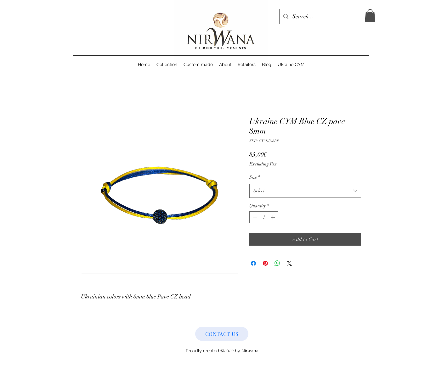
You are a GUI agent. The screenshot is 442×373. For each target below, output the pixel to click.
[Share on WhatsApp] (277, 263)
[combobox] (305, 191)
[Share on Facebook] (253, 263)
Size (254, 177)
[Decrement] (254, 217)
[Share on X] (289, 263)
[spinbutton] (263, 217)
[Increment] (273, 217)
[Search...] (327, 16)
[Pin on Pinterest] (265, 263)
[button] (370, 15)
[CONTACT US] (221, 334)
